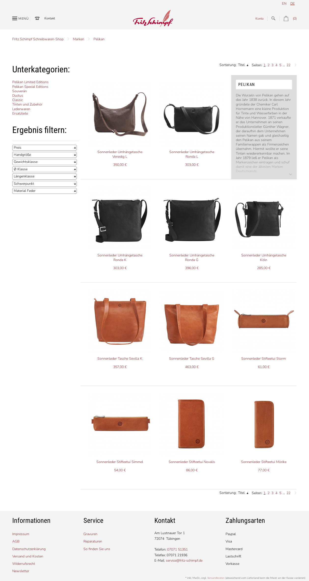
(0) (288, 18)
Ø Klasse (20, 169)
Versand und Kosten (27, 556)
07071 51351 (177, 549)
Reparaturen (92, 541)
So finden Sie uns (96, 549)
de (292, 3)
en (284, 3)
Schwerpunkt (24, 183)
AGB (15, 541)
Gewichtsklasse (26, 161)
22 (288, 65)
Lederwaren (21, 109)
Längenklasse (24, 176)
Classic (17, 100)
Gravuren (90, 534)
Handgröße (22, 154)
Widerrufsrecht (23, 563)
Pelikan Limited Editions (30, 82)
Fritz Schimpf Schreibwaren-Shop (38, 39)
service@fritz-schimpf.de (184, 560)
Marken (78, 39)
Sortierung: (227, 65)
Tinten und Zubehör (27, 104)
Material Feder (25, 190)
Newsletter (20, 571)
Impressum (20, 534)
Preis (17, 147)
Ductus (17, 95)
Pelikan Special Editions (30, 86)
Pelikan (99, 39)
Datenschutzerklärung (29, 549)
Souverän (19, 91)
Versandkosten (216, 578)
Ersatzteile (20, 113)
